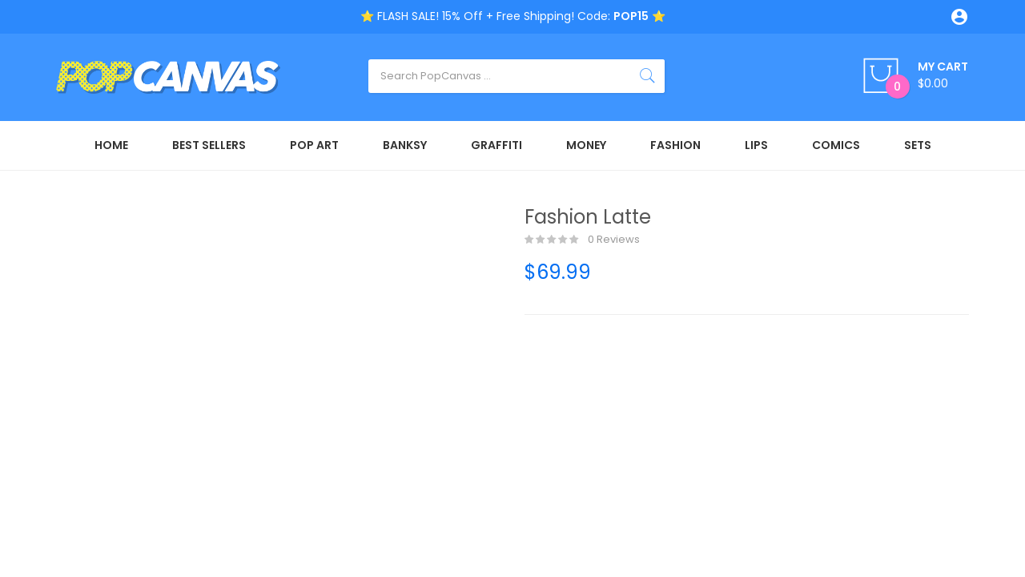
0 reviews (582, 239)
